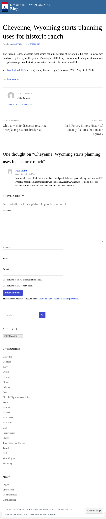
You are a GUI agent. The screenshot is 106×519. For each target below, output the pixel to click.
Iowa (5, 392)
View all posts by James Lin (21, 104)
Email (6, 258)
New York (7, 422)
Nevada (6, 412)
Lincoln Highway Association (16, 397)
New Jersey (8, 417)
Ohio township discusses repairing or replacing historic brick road (26, 125)
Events (6, 372)
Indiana (6, 387)
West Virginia (9, 458)
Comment (8, 210)
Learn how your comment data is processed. (59, 298)
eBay (5, 367)
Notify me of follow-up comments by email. (24, 280)
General (6, 377)
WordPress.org (9, 500)
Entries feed (8, 489)
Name (6, 248)
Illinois (6, 382)
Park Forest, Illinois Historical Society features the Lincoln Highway (79, 127)
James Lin (35, 44)
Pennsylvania (9, 433)
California (7, 357)
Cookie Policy (51, 514)
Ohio (5, 428)
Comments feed (10, 494)
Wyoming (15, 79)
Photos (6, 438)
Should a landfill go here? (19, 70)
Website (6, 269)
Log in (6, 484)
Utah (5, 453)
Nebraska (7, 407)
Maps (5, 402)
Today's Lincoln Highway (14, 443)
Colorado (7, 362)
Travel (6, 448)
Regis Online (21, 170)
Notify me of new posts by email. (19, 286)
